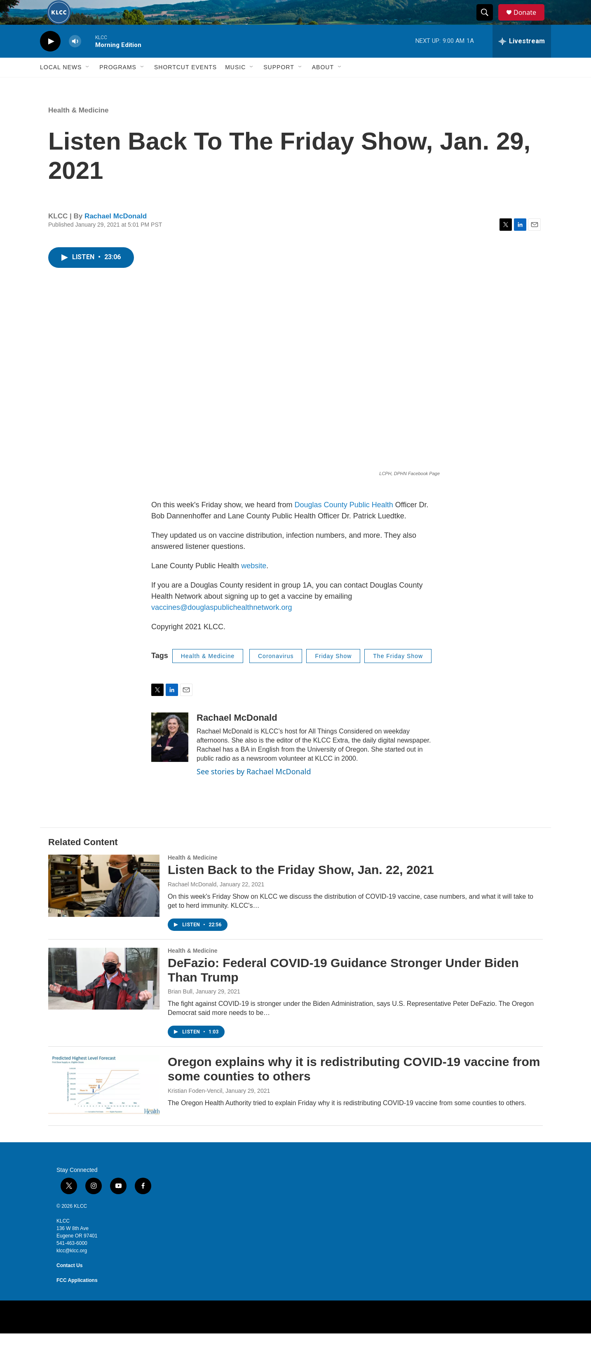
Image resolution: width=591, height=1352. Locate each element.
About (323, 85)
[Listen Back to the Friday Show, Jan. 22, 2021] (103, 904)
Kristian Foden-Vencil (195, 1109)
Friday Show (333, 674)
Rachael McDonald (115, 235)
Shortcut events (185, 85)
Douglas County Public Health (344, 523)
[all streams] (521, 59)
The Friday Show (398, 674)
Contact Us (69, 1284)
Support (278, 85)
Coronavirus (275, 674)
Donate (530, 21)
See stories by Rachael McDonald (254, 790)
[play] (50, 60)
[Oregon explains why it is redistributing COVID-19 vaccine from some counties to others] (103, 1104)
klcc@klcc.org (71, 1269)
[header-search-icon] (488, 22)
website (253, 584)
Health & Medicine (78, 129)
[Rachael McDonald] (169, 755)
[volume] (75, 60)
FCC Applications (77, 1299)
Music (235, 85)
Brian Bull (180, 1010)
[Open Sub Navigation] (87, 85)
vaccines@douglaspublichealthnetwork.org (221, 626)
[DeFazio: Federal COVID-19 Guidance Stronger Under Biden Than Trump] (103, 997)
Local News (61, 85)
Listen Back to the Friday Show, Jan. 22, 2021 (301, 888)
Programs (117, 85)
